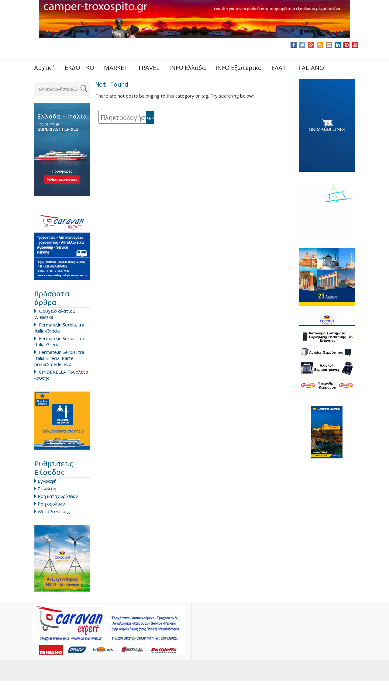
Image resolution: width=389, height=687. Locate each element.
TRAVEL (149, 68)
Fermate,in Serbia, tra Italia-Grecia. (59, 344)
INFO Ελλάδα (187, 68)
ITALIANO (310, 68)
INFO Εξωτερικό (238, 68)
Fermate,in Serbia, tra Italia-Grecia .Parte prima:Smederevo (59, 361)
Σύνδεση (47, 495)
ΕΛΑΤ (278, 68)
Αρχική (44, 68)
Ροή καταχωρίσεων (58, 502)
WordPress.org (54, 517)
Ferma (59, 331)
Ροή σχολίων (51, 510)
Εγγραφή (47, 487)
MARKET (116, 68)
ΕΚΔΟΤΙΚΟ (79, 68)
